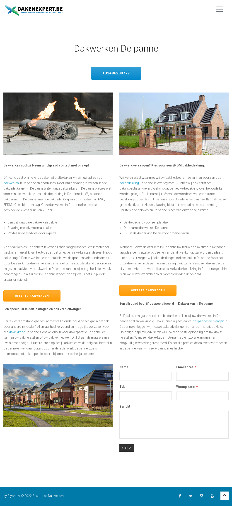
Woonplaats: (187, 387)
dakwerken (11, 183)
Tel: (123, 386)
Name (123, 367)
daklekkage (17, 332)
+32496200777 (116, 73)
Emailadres (186, 367)
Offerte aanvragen (32, 295)
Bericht (124, 406)
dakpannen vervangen (208, 321)
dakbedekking (129, 183)
